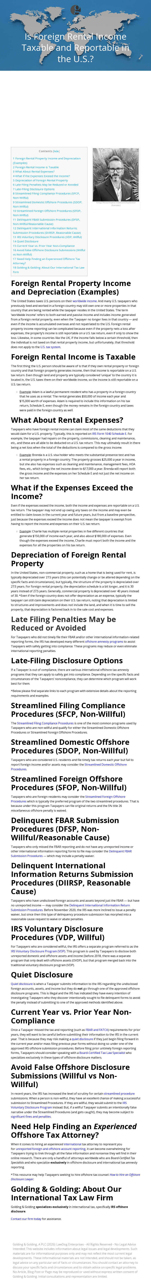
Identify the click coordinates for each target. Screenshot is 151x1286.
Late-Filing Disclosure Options (34, 189)
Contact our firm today (26, 1219)
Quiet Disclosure (25, 241)
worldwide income (85, 301)
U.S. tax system (50, 347)
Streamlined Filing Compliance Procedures (45, 723)
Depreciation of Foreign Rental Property (40, 180)
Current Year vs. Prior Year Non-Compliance (44, 246)
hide (56, 151)
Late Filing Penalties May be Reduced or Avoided (45, 184)
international (72, 1144)
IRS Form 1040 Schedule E (109, 434)
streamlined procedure (119, 1094)
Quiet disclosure (22, 984)
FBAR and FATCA (97, 1030)
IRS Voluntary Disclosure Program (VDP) (38, 951)
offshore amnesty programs (104, 642)
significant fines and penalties (31, 1117)
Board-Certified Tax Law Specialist (102, 1053)
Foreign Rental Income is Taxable (36, 167)
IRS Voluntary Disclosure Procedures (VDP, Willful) (47, 237)
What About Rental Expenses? (34, 171)
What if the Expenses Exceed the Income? (41, 176)
